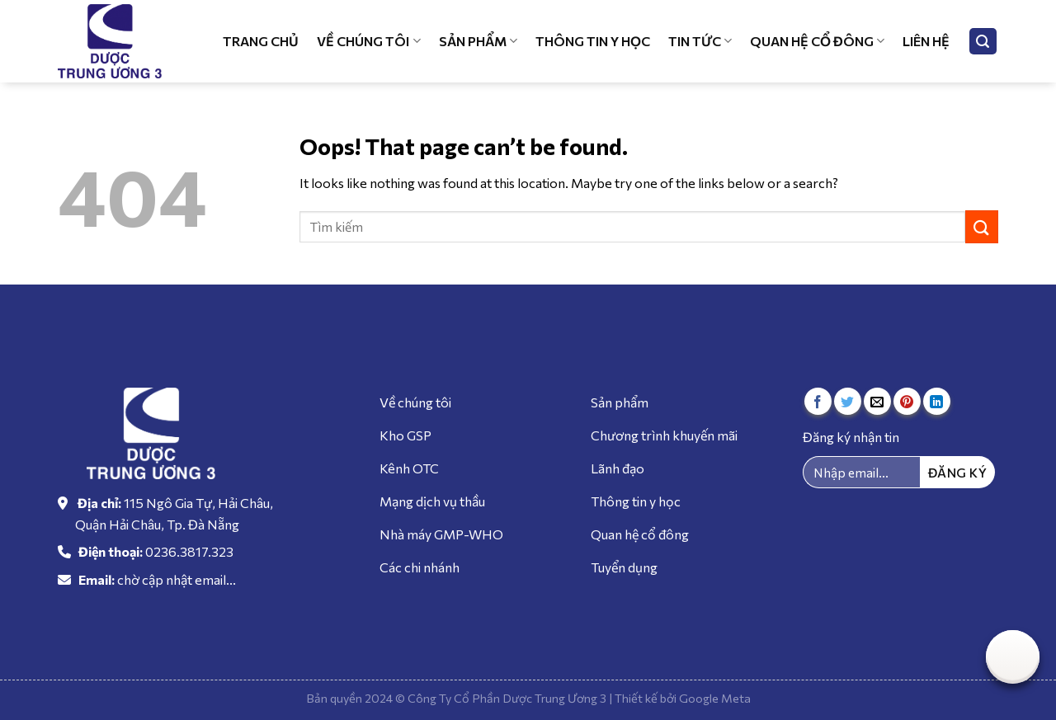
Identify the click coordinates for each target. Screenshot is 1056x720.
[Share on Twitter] (847, 401)
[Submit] (981, 226)
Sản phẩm (478, 41)
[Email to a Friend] (877, 401)
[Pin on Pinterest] (907, 401)
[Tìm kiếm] (983, 41)
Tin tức (700, 41)
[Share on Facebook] (818, 401)
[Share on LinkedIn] (936, 401)
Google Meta (715, 697)
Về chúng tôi (368, 41)
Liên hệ (926, 41)
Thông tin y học (592, 41)
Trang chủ (261, 41)
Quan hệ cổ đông (817, 41)
